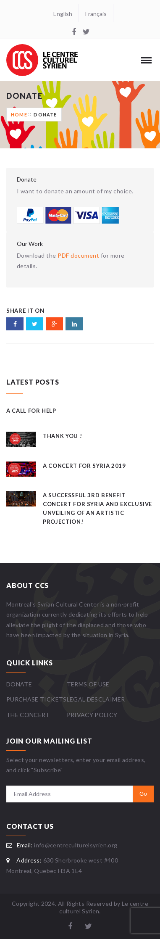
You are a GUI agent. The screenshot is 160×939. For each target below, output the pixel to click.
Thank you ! (62, 436)
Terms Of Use (88, 684)
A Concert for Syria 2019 (84, 465)
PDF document (78, 255)
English (62, 13)
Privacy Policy (92, 714)
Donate (45, 114)
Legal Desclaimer (96, 699)
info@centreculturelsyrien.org (75, 845)
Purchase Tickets (36, 699)
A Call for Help (31, 410)
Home (19, 114)
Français (96, 13)
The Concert (28, 714)
